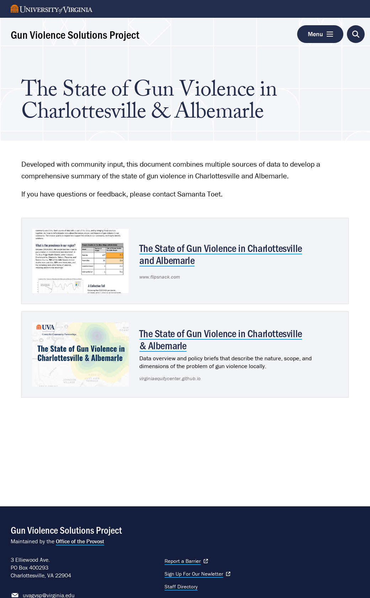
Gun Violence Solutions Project (75, 34)
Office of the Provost (80, 541)
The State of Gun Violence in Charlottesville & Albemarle (220, 339)
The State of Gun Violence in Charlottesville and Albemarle (220, 254)
